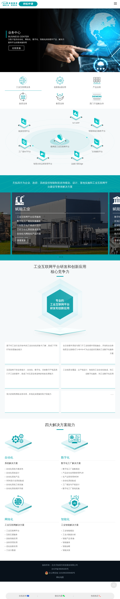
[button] (57, 257)
